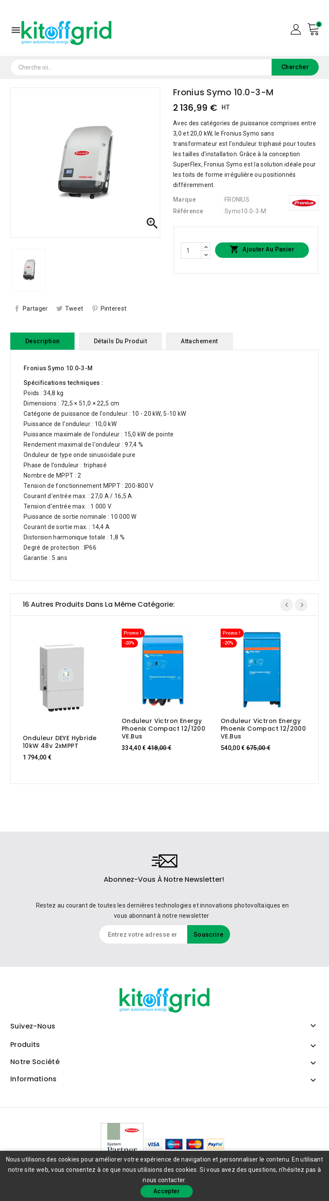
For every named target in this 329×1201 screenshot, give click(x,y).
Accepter (166, 1191)
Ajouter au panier (262, 250)
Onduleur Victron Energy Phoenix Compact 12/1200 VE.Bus (163, 728)
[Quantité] (191, 250)
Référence (188, 211)
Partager (35, 308)
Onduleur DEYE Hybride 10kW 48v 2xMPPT (59, 742)
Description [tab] (42, 341)
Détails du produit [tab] (120, 341)
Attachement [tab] (199, 341)
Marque (184, 199)
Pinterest (114, 308)
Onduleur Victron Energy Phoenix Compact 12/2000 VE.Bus (263, 728)
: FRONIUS (235, 199)
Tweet (74, 308)
